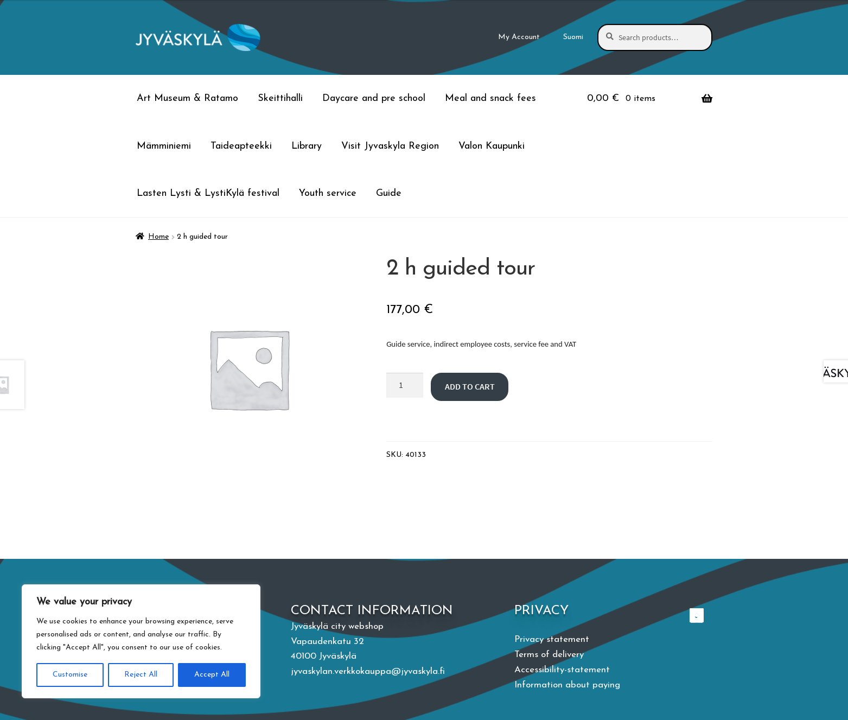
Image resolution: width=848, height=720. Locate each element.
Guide (388, 193)
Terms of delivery (549, 654)
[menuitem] (573, 37)
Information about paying (567, 685)
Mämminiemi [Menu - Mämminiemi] (164, 146)
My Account (519, 37)
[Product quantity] (404, 385)
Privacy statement (551, 639)
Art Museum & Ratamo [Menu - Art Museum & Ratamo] (187, 98)
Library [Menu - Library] (306, 146)
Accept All (211, 675)
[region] (141, 641)
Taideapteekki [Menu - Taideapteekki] (241, 146)
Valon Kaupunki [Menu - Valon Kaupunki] (491, 146)
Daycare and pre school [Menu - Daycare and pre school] (373, 98)
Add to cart (470, 386)
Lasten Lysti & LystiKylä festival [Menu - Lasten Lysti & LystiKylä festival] (208, 193)
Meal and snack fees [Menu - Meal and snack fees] (490, 98)
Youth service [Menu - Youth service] (327, 193)
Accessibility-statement (562, 669)
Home (158, 237)
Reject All (140, 675)
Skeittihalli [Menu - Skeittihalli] (280, 98)
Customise (70, 675)
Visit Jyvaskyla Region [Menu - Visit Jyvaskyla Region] (390, 146)
